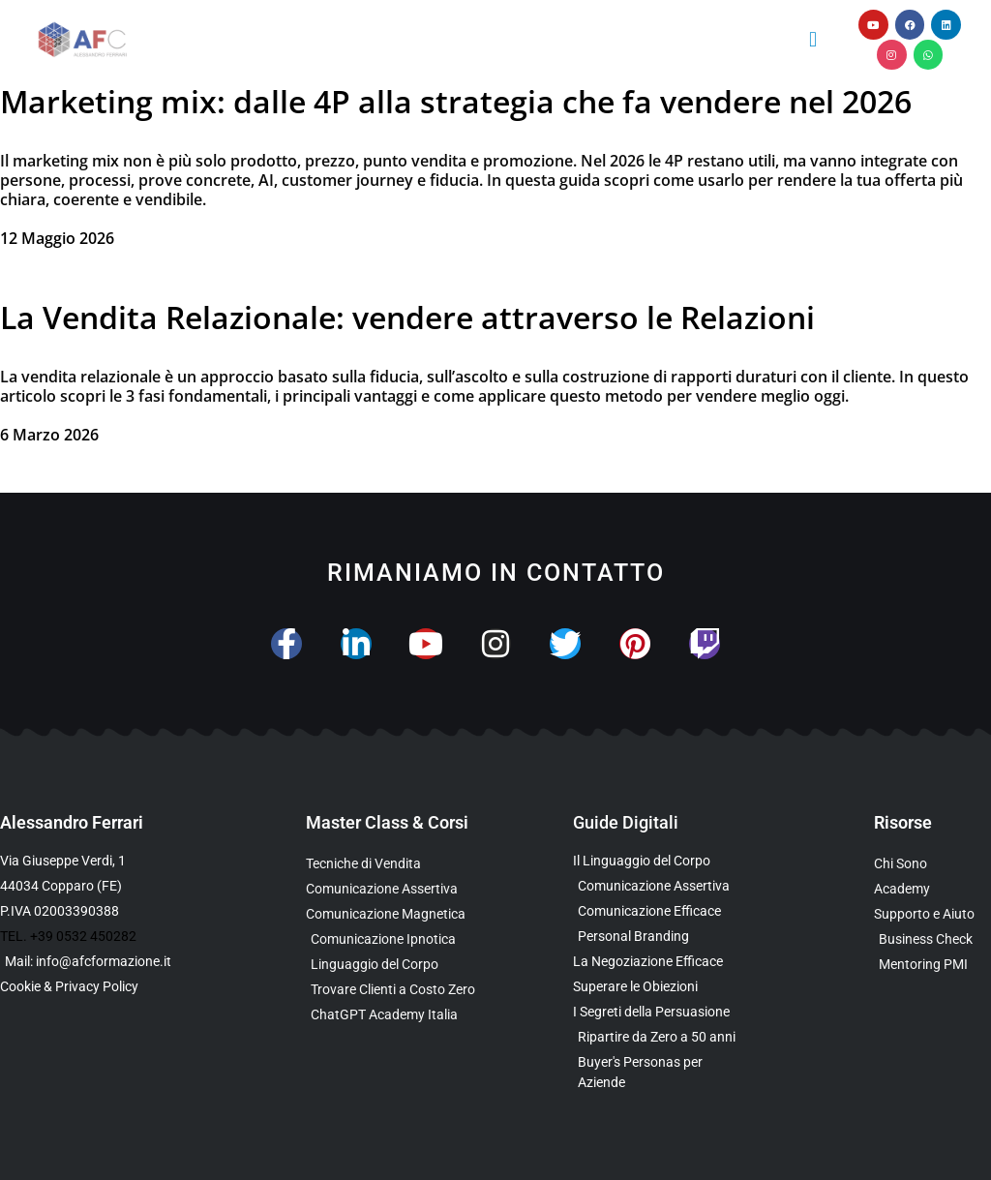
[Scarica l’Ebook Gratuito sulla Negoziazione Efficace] (658, 962)
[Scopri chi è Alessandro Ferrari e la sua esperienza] (932, 864)
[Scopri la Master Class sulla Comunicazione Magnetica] (401, 914)
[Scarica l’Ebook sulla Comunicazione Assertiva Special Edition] (658, 886)
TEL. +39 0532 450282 (68, 936)
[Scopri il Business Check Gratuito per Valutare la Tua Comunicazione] (932, 939)
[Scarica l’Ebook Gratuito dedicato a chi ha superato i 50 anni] (658, 1037)
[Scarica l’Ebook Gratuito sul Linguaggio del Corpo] (658, 861)
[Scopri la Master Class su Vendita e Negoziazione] (401, 864)
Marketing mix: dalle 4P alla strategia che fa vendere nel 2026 (456, 101)
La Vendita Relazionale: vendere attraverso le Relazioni (407, 317)
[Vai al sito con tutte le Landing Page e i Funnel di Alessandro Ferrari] (932, 889)
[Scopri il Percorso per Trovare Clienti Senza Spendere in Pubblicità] (401, 990)
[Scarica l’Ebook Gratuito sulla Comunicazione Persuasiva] (658, 1012)
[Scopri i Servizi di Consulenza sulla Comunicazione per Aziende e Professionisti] (932, 914)
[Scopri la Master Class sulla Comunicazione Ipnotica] (401, 939)
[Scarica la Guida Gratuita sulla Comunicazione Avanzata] (658, 911)
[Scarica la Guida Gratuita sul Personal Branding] (658, 936)
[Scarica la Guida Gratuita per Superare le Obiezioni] (658, 987)
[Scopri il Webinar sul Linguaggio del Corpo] (401, 964)
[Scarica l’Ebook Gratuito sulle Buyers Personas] (658, 1072)
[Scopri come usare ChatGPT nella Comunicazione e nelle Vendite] (401, 1015)
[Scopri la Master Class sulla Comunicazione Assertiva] (401, 889)
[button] (812, 39)
